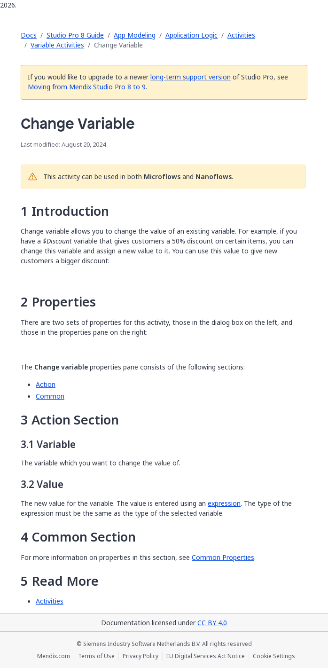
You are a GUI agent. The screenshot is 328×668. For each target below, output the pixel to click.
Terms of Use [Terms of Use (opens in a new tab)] (96, 656)
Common (50, 396)
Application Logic (191, 35)
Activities (241, 35)
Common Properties (223, 557)
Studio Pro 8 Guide (75, 35)
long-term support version (190, 77)
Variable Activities (57, 45)
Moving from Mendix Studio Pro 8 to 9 (87, 87)
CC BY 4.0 (212, 623)
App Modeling (135, 35)
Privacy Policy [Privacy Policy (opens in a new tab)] (140, 656)
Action (45, 384)
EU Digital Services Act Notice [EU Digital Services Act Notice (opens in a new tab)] (205, 656)
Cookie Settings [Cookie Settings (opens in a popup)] (274, 656)
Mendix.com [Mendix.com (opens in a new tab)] (53, 656)
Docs (29, 35)
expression (224, 503)
